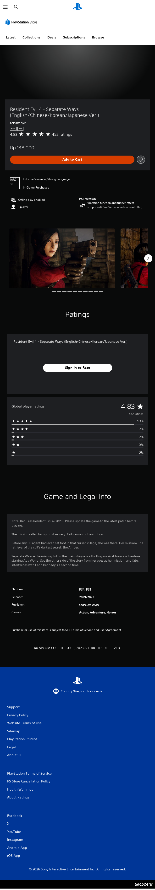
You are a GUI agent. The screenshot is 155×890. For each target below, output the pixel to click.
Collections (31, 37)
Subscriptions (74, 37)
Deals (51, 37)
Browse (98, 37)
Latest (11, 37)
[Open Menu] (5, 7)
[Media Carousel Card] (62, 258)
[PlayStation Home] (77, 7)
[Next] (148, 258)
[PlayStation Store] (22, 22)
